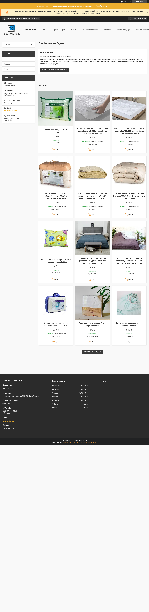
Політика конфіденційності (88, 442)
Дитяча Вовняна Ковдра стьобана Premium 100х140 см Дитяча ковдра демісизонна (129, 196)
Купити (57, 149)
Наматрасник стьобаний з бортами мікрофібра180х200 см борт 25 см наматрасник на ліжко (129, 131)
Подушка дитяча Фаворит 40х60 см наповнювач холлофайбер (56, 261)
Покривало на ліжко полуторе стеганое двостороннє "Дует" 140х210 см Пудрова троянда (129, 260)
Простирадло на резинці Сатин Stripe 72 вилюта (92, 324)
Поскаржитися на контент (70, 442)
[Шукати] (32, 44)
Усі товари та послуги (91, 352)
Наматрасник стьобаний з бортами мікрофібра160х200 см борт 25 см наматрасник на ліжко (92, 131)
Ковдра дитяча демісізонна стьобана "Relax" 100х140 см (56, 324)
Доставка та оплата (91, 30)
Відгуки (7, 69)
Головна (42, 30)
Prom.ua (85, 440)
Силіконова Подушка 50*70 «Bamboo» (56, 131)
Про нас (74, 30)
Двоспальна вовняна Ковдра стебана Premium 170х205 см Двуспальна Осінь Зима (56, 196)
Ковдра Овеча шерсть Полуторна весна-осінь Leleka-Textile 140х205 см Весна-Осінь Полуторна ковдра (92, 196)
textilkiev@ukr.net (10, 110)
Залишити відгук (123, 30)
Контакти (107, 30)
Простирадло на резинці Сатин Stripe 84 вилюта (129, 324)
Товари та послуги (58, 30)
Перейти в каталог (103, 6)
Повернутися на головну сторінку (55, 69)
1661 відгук (127, 1)
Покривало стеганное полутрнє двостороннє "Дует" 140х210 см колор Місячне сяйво (92, 260)
